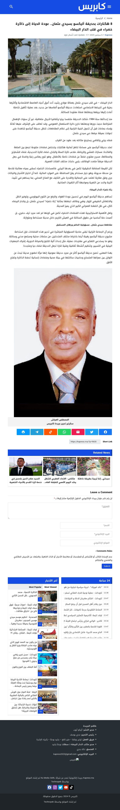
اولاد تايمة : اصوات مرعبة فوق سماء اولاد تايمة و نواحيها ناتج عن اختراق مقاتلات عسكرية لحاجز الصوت (23, 609)
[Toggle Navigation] (110, 7)
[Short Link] (85, 441)
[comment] (60, 511)
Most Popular (35, 587)
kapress (108, 35)
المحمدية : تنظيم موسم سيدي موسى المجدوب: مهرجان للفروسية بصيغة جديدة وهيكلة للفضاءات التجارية (23, 622)
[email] (86, 534)
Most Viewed (51, 587)
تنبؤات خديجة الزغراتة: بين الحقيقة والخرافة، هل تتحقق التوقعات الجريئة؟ (24, 708)
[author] (86, 525)
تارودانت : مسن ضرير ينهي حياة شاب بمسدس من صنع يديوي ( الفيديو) (25, 658)
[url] (86, 543)
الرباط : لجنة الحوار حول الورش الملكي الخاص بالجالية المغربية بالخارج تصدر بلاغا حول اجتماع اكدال (23, 697)
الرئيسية (99, 18)
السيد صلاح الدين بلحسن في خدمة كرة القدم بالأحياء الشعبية (26, 480)
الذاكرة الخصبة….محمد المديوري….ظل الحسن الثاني (24, 593)
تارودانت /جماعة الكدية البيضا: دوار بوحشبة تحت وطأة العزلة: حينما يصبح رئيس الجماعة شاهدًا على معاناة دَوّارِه (23, 684)
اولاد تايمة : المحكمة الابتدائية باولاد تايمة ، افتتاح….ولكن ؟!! (23, 631)
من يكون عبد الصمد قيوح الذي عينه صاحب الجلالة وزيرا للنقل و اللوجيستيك (23, 645)
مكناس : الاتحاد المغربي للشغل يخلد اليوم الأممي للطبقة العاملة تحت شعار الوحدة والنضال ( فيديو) (59, 484)
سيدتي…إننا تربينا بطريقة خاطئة (94, 479)
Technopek (49, 802)
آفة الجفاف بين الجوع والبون (24, 667)
